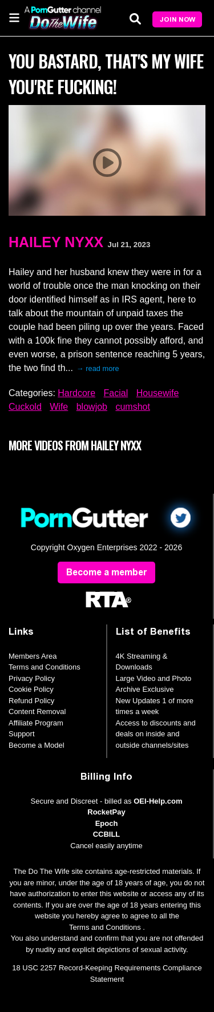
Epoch (106, 823)
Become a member (106, 572)
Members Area (33, 656)
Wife (59, 407)
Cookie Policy (31, 689)
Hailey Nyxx (56, 242)
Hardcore (76, 393)
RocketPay (106, 812)
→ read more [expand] (97, 368)
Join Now (177, 19)
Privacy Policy (32, 678)
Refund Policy (31, 700)
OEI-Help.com (158, 801)
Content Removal (37, 711)
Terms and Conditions (44, 667)
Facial (116, 393)
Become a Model (36, 745)
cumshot (132, 407)
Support (22, 733)
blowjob (91, 407)
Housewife (157, 393)
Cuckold (25, 407)
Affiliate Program (36, 723)
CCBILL (106, 834)
